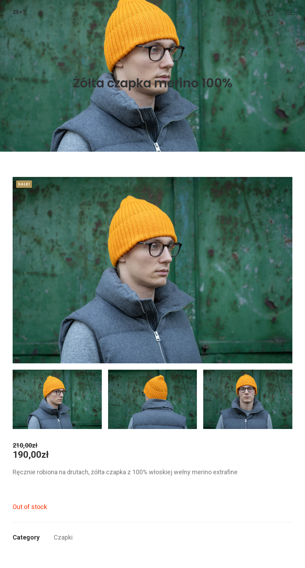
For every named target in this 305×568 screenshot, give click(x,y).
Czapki (63, 537)
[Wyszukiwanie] (254, 12)
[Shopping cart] (267, 12)
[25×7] (19, 12)
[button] (289, 12)
